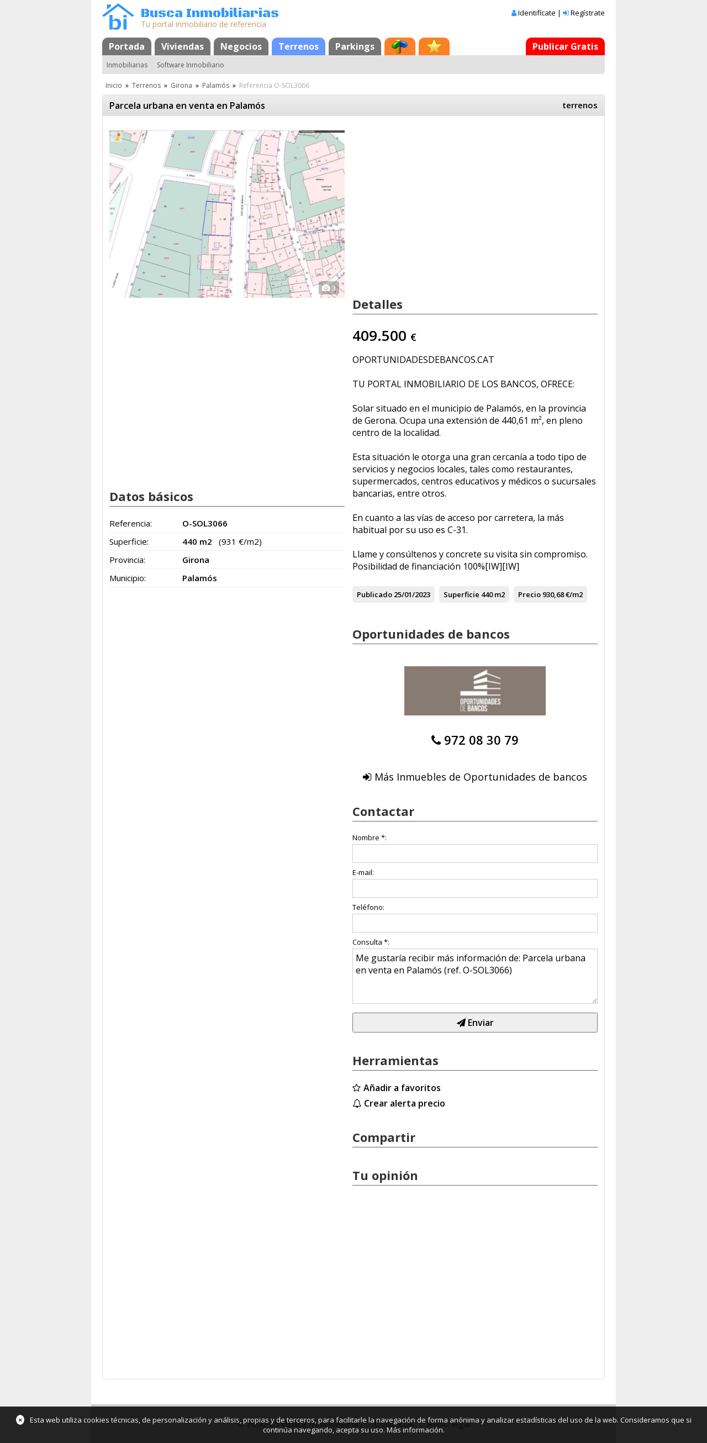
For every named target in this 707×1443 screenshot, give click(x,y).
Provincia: (127, 559)
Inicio (113, 85)
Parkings (354, 46)
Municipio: (127, 577)
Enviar (475, 1023)
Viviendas (182, 46)
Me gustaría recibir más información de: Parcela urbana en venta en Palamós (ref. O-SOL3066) (475, 976)
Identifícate (537, 13)
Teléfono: (368, 907)
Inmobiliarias (127, 65)
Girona (181, 85)
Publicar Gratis (565, 46)
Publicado (374, 594)
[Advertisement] (227, 391)
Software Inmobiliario (190, 65)
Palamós (215, 85)
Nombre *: (369, 837)
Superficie (461, 594)
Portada (127, 46)
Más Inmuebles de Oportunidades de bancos (480, 776)
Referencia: (130, 523)
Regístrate (588, 13)
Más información (415, 1430)
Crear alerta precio (404, 1103)
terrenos (580, 104)
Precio (529, 594)
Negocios (241, 46)
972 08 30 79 (481, 739)
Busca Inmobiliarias (210, 14)
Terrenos (298, 46)
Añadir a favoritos (402, 1088)
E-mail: (363, 872)
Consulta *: (370, 942)
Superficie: (129, 541)
